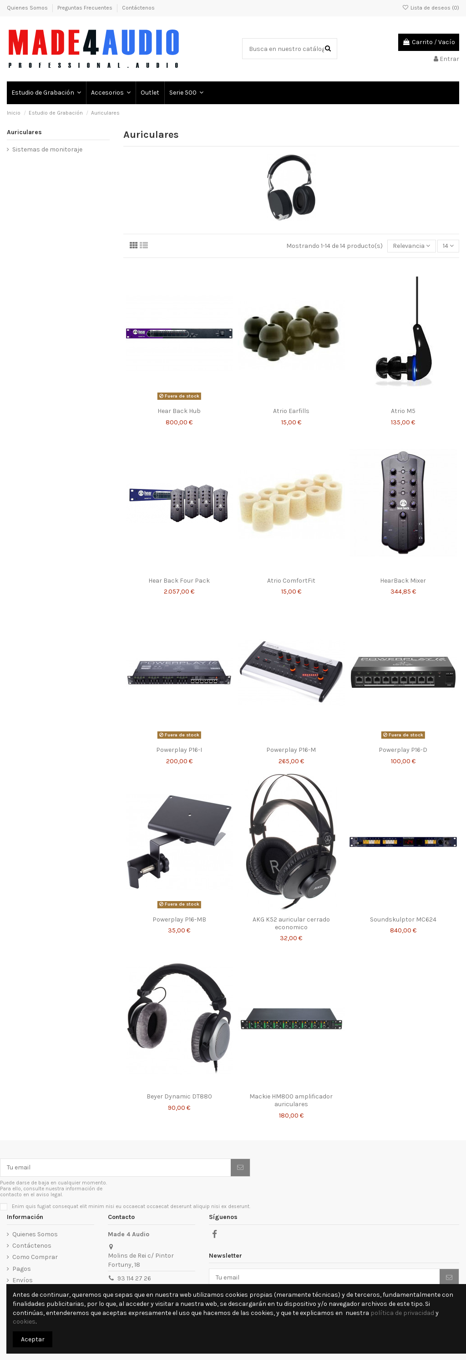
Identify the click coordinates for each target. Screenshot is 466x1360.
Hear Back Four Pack (179, 580)
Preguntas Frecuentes (85, 8)
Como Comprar (35, 1257)
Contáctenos (138, 8)
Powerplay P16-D (403, 750)
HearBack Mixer (403, 580)
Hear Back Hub (179, 411)
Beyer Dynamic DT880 (179, 1096)
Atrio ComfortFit (291, 580)
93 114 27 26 (134, 1278)
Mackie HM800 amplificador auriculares (291, 1100)
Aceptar (33, 1339)
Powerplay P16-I (179, 750)
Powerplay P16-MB (179, 919)
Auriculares (24, 132)
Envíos (22, 1280)
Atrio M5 (403, 411)
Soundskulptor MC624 (403, 919)
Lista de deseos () (430, 8)
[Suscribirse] (240, 1167)
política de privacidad (402, 1313)
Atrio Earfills (291, 411)
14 (448, 246)
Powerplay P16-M (291, 750)
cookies (24, 1321)
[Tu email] (115, 1167)
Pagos (21, 1269)
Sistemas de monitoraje (47, 149)
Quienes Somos (28, 8)
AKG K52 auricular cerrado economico (291, 923)
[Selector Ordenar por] (411, 246)
